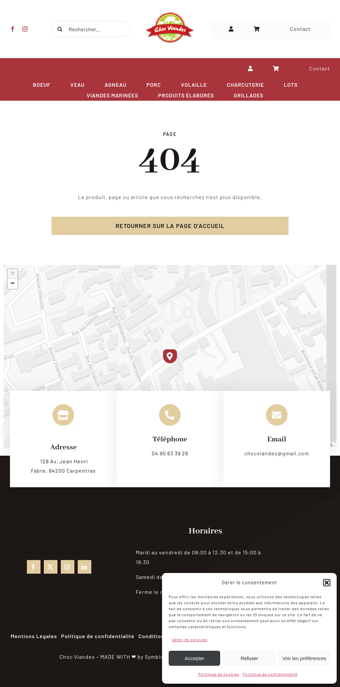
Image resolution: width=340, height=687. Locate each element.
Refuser (249, 658)
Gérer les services (190, 639)
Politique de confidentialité (270, 674)
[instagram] (25, 29)
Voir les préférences (304, 658)
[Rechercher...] (90, 29)
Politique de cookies (218, 674)
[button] (326, 582)
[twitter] (50, 567)
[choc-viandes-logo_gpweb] (170, 14)
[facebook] (12, 29)
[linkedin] (84, 567)
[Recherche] (59, 29)
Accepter (194, 658)
